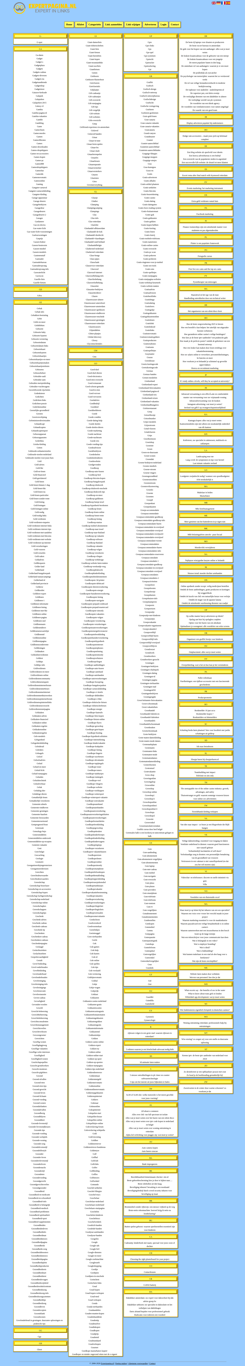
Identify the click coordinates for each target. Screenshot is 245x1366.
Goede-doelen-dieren (94, 427)
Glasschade (94, 262)
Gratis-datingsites (150, 204)
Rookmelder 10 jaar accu (205, 710)
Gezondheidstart (39, 1273)
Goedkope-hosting (94, 733)
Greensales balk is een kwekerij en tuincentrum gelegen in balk (150, 834)
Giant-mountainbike (94, 62)
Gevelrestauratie (39, 994)
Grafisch (149, 86)
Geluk (39, 787)
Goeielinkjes (94, 930)
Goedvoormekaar (94, 926)
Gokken (94, 1038)
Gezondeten (39, 1174)
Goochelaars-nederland (94, 1205)
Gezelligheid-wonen (39, 1059)
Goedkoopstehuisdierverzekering (94, 638)
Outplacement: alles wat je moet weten (205, 652)
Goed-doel (94, 369)
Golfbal (95, 1157)
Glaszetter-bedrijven (94, 289)
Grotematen (150, 748)
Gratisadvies (150, 289)
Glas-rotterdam (94, 221)
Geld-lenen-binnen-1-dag (39, 485)
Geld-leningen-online (39, 509)
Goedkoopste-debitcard (94, 583)
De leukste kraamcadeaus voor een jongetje (205, 59)
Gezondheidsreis (39, 1269)
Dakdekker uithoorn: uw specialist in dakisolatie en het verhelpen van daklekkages (149, 1306)
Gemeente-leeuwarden (39, 818)
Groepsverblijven (150, 646)
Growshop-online (150, 792)
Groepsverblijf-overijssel (150, 642)
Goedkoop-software (94, 539)
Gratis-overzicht (149, 249)
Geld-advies (39, 464)
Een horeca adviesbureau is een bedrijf (205, 155)
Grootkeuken (149, 727)
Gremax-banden (149, 374)
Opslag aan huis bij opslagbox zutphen (205, 619)
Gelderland (39, 570)
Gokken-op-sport (95, 1059)
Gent (39, 848)
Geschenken (40, 933)
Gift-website (94, 113)
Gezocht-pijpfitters (39, 1072)
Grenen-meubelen (149, 378)
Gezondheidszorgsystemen (39, 1296)
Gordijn (94, 1269)
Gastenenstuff (39, 255)
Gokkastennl (94, 1032)
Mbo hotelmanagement (204, 509)
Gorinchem (94, 1279)
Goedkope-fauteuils (95, 712)
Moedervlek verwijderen (205, 547)
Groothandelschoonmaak (150, 724)
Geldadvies (39, 560)
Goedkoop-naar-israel (94, 529)
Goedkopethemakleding (94, 875)
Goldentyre (94, 1150)
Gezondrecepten (39, 1310)
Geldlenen (39, 597)
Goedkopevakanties (95, 896)
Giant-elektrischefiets (94, 45)
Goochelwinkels (94, 1222)
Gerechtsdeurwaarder (39, 875)
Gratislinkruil (149, 327)
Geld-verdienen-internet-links (39, 526)
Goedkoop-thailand (95, 543)
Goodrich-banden (94, 1225)
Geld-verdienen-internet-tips (39, 529)
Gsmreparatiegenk (149, 941)
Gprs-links (149, 45)
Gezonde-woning (39, 1140)
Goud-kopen (94, 1290)
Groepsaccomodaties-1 (149, 578)
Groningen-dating (149, 673)
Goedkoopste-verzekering (94, 621)
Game (39, 126)
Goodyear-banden (94, 1235)
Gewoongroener (39, 1035)
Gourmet (94, 1347)
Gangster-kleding (39, 194)
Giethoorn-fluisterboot (94, 79)
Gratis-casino (149, 198)
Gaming (39, 184)
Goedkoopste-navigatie (94, 600)
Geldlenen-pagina (39, 617)
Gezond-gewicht (39, 1089)
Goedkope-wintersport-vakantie (95, 797)
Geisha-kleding (39, 444)
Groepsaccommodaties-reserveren (150, 554)
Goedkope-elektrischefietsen (94, 706)
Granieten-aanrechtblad (149, 147)
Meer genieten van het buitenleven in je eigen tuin (204, 522)
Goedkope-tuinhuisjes (94, 773)
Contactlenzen (150, 1272)
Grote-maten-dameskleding (149, 737)
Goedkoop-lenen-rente (94, 515)
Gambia (39, 109)
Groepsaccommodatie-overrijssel (149, 537)
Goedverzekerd (94, 923)
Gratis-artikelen (149, 187)
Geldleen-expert (39, 594)
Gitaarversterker (94, 168)
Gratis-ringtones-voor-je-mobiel (150, 262)
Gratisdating (150, 303)
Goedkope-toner (94, 767)
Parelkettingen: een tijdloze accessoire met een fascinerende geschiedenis (204, 683)
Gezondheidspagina (39, 1259)
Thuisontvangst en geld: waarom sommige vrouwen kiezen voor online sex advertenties (205, 797)
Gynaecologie (150, 1020)
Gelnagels (39, 753)
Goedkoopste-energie (94, 590)
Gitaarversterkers (95, 171)
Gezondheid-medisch (39, 1208)
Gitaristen (95, 178)
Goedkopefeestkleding (94, 824)
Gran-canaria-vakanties (149, 126)
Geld (39, 461)
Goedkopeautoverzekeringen (94, 818)
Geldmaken (39, 651)
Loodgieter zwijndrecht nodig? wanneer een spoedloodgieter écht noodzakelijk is (205, 478)
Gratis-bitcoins (150, 191)
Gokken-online (94, 1052)
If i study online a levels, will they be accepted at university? (205, 381)
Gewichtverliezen (39, 1032)
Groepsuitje (149, 612)
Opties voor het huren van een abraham (205, 623)
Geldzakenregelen (39, 733)
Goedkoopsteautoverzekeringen (95, 627)
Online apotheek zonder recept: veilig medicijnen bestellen (205, 586)
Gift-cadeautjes (94, 96)
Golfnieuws (94, 1178)
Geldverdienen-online (39, 675)
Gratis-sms (149, 269)
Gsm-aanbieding (149, 852)
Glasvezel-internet (94, 272)
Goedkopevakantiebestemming (94, 892)
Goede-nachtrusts (94, 437)
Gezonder (40, 1154)
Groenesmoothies (150, 479)
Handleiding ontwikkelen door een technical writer (205, 298)
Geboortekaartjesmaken (39, 363)
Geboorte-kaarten (39, 335)
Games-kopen (39, 157)
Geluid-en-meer (39, 767)
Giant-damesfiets (95, 42)
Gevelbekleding (39, 970)
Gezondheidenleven (39, 1228)
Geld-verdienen (39, 519)
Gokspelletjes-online (94, 1123)
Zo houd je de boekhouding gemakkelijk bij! (205, 1075)
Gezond (39, 1076)
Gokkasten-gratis (95, 1004)
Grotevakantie (150, 771)
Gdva (39, 295)
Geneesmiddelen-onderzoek (39, 838)
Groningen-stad (149, 687)
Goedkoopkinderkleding (95, 573)
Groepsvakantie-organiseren (149, 625)
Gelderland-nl (39, 580)
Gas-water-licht (39, 228)
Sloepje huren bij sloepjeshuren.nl (205, 759)
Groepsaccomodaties (149, 574)
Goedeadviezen (94, 448)
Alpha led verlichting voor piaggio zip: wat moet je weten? (150, 1135)
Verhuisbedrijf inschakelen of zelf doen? (204, 851)
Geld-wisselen (39, 553)
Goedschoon (94, 919)
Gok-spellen (95, 964)
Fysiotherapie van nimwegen (205, 282)
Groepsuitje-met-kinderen (149, 615)
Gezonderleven (39, 1164)
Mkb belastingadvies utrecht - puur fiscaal (205, 534)
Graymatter (149, 354)
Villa (205, 884)
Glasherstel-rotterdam (95, 252)
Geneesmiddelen (39, 835)
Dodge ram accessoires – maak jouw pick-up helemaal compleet (205, 138)
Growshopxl (150, 816)
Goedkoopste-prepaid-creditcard (94, 604)
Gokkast (94, 994)
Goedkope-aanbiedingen (94, 665)
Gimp (94, 124)
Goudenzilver (94, 1324)
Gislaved (94, 130)
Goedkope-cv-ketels (94, 692)
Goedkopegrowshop (94, 828)
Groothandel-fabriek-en (149, 714)
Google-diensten (94, 1252)
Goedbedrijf (95, 403)
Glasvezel (95, 269)
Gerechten (39, 872)
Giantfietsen (95, 69)
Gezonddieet (39, 1120)
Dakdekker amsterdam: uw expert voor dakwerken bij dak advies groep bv (150, 1300)
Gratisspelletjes (149, 350)
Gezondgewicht (39, 1181)
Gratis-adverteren (150, 177)
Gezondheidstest (39, 1276)
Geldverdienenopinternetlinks (39, 702)
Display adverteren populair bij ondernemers (205, 123)
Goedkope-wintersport (94, 794)
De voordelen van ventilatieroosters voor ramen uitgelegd (204, 107)
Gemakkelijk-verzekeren (39, 801)
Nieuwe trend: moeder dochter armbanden (205, 573)
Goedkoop (94, 468)
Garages (39, 218)
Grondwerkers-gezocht (149, 659)
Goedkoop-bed (94, 475)
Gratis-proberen (149, 259)
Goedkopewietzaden (94, 913)
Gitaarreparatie (94, 164)
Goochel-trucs (94, 1195)
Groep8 (150, 500)
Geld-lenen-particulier (39, 495)
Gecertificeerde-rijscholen (39, 390)
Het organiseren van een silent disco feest (205, 311)
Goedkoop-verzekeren (95, 553)
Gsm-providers (150, 890)
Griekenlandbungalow (150, 405)
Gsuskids (149, 968)
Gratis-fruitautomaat (149, 211)
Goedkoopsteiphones (94, 648)
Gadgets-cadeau (39, 72)
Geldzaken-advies (39, 716)
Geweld (39, 1008)
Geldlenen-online (39, 614)
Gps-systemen (150, 56)
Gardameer (39, 221)
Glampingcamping (94, 208)
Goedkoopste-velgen (94, 617)
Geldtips (39, 661)
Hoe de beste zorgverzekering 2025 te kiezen (204, 324)
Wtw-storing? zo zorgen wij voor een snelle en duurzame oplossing (205, 1041)
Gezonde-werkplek (39, 1137)
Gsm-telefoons (150, 900)
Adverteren (150, 24)
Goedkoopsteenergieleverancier (95, 631)
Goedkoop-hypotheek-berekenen (94, 505)
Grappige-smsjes (150, 160)
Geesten (39, 414)
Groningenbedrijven (150, 693)
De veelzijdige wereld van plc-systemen (205, 100)
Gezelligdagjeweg (39, 1045)
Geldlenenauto (39, 624)
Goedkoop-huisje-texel (94, 502)
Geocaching (39, 855)
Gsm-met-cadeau (150, 869)
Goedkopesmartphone (94, 869)
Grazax (150, 357)
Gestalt (39, 960)
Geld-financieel (39, 475)
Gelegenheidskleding (39, 743)
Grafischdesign (150, 99)
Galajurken (39, 99)
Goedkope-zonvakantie (94, 801)
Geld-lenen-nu (39, 492)
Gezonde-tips (39, 1130)
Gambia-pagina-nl (39, 113)
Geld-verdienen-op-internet (39, 543)
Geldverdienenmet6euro (39, 689)
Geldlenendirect (39, 627)
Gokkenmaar (94, 1076)
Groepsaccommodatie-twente (150, 541)
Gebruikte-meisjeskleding (39, 383)
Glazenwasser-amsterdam (94, 306)
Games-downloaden (39, 147)
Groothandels (149, 721)
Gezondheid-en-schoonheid (39, 1198)
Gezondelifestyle (39, 1150)
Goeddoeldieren (94, 410)
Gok (94, 943)
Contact (175, 24)
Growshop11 (149, 799)
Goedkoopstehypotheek (94, 641)
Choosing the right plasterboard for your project (149, 1259)
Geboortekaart (39, 349)
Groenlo (149, 490)
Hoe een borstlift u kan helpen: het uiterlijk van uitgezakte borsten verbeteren (205, 329)
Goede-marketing (94, 431)
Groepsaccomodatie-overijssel (149, 571)
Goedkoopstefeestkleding (94, 634)
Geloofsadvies (39, 760)
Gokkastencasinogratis (94, 1011)
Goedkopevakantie (94, 889)
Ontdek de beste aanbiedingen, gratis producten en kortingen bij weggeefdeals (205, 591)
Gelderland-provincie (39, 583)
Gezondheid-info (39, 1201)
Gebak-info (39, 312)
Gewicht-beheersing (39, 1011)
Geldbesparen (39, 563)
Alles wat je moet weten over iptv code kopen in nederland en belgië (150, 1123)
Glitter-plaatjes (94, 333)
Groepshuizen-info (149, 598)
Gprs (150, 42)
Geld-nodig (39, 512)
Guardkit (149, 997)
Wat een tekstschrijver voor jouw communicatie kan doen (204, 937)
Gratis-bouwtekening (149, 194)
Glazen (94, 296)
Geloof (39, 756)
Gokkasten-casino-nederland (94, 1001)
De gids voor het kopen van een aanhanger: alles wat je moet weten (205, 51)
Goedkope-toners (95, 770)
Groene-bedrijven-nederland (149, 462)
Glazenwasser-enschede (94, 316)
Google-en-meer (94, 1256)
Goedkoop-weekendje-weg (94, 566)
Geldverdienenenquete (39, 682)
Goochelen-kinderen (94, 1215)
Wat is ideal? (205, 947)
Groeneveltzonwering (150, 486)
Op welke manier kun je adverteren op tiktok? (205, 616)
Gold (95, 1133)
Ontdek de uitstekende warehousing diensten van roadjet (205, 603)
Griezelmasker (150, 418)
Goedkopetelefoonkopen (95, 872)
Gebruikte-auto (39, 380)
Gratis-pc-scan (150, 252)
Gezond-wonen (39, 1103)
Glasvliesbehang (94, 279)
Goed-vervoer (94, 393)
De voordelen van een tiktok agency (205, 103)
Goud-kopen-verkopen (94, 1293)
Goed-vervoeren (94, 397)
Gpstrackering (150, 66)
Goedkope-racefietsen (94, 756)
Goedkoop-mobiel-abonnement (94, 526)
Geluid (39, 763)
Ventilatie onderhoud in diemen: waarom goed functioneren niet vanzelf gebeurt (205, 846)
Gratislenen (149, 320)
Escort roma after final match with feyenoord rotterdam (204, 175)
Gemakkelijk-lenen (39, 797)
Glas (94, 215)
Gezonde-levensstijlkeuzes (39, 1127)
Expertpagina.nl (107, 1363)
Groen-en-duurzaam (150, 452)
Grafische (150, 103)
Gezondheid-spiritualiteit (39, 1215)
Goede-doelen (94, 424)
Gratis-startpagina (149, 276)
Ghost (39, 1349)
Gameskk (39, 174)
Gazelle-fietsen (39, 282)
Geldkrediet (39, 590)
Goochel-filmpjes (94, 1191)
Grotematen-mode (149, 754)
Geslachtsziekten (39, 950)
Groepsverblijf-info (150, 639)
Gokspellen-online (94, 1120)
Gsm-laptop (150, 866)
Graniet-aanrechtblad (149, 143)
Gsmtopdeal (150, 951)
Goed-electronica (95, 376)
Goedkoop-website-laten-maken (94, 563)
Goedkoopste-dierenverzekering (94, 587)
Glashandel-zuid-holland (95, 242)
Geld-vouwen (39, 549)
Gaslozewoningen (39, 235)
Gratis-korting (150, 228)
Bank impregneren (149, 1164)
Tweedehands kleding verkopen (205, 812)
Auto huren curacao (150, 1151)
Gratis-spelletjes (149, 272)
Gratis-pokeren (150, 255)
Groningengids (150, 697)
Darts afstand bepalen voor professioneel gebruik (150, 1311)
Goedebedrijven (94, 451)
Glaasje (95, 198)
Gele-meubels (39, 736)
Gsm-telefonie (150, 896)
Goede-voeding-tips (94, 444)
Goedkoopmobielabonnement (95, 577)
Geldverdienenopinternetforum (39, 699)
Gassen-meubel (39, 249)
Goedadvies (95, 400)
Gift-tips (94, 107)
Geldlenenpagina (39, 641)
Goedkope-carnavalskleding (94, 689)
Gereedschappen (39, 909)
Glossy (94, 340)
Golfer (94, 1167)
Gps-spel (149, 52)
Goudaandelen (94, 1310)
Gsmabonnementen (150, 917)
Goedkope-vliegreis (95, 784)
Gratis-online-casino (149, 245)
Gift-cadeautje (95, 93)
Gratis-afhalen (150, 181)
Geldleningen (39, 648)
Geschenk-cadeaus (39, 926)
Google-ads (94, 1245)
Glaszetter (95, 286)
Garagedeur (39, 208)
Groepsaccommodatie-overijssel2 (150, 534)
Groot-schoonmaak (150, 704)
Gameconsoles (39, 133)
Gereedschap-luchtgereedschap (39, 896)
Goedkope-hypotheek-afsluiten (94, 736)
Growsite (149, 819)
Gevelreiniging (39, 981)
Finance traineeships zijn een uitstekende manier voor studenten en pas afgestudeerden (205, 229)
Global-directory (94, 337)
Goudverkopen (94, 1344)
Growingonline (150, 778)
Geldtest (39, 658)
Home (69, 24)
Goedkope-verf (94, 780)
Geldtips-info (39, 665)
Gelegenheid (39, 740)
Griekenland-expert (150, 384)
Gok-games (94, 947)
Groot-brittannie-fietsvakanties (149, 700)
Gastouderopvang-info (39, 269)
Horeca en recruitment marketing (204, 368)
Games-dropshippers (39, 150)
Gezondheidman (39, 1235)
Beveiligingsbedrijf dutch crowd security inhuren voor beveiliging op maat (150, 1192)
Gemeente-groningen (39, 811)
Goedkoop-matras (94, 522)
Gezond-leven (39, 1093)
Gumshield (149, 1004)
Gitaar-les (95, 147)
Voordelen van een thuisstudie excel (204, 897)
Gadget (40, 58)
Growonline (149, 785)
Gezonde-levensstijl (39, 1123)
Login (163, 24)
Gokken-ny (94, 1049)
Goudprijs (95, 1334)
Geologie (39, 858)
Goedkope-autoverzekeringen (95, 678)
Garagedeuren (39, 211)
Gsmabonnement (150, 913)
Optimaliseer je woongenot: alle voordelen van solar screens (205, 626)
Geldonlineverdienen (39, 655)
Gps (149, 49)
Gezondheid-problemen (39, 1211)
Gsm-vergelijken (150, 910)
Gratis (149, 174)
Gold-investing (94, 1137)
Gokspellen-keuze (94, 1116)
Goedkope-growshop (94, 726)
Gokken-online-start (94, 1055)
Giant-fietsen (94, 52)
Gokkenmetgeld (94, 1079)
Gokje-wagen (94, 987)
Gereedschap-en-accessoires (39, 889)
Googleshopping (94, 1266)
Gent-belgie (39, 852)
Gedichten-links (39, 400)
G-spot (39, 42)
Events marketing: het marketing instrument (205, 188)
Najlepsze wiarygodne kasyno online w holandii (205, 560)
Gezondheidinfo (39, 1232)
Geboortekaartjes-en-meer (39, 359)
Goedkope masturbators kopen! (95, 1351)
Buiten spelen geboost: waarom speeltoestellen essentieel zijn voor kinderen (150, 1228)
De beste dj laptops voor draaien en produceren (205, 42)
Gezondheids (39, 1245)
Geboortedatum (39, 342)
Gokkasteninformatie (94, 1028)
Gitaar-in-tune (94, 141)
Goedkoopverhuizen (94, 658)
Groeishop (149, 442)
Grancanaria (150, 130)
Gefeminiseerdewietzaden (39, 420)
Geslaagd (39, 947)
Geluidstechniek (39, 780)
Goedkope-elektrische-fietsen (95, 702)
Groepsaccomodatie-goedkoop (149, 564)
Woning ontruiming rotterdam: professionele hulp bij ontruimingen (204, 1024)
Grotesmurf (149, 768)
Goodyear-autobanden (95, 1232)
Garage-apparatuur (39, 198)
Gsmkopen (149, 924)
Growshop (149, 788)
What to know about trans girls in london (205, 993)
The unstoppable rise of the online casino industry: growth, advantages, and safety (205, 790)
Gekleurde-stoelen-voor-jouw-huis (39, 458)
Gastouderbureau (39, 262)
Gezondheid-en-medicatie (39, 1195)
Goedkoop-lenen (94, 509)
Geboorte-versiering (39, 339)
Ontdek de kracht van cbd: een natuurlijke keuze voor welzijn (205, 596)
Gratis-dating (149, 201)
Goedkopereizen (94, 855)
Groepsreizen (149, 608)
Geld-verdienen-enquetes (39, 522)
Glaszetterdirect (94, 293)
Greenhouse (149, 361)
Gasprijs (39, 238)
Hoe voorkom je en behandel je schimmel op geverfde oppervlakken (205, 363)
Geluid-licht (39, 770)
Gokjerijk (95, 991)
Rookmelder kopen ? (204, 714)
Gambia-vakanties (39, 116)
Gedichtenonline (39, 407)
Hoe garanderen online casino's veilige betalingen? (205, 334)
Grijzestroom (149, 425)
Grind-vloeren (150, 428)
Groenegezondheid (150, 476)
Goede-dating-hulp (94, 420)
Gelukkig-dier (39, 790)
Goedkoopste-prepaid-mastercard (94, 607)
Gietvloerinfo (94, 86)
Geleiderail (39, 746)
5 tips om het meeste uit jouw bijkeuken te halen (149, 1082)
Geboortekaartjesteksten (39, 366)
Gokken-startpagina (95, 1065)
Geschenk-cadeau (39, 923)
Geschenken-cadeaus (39, 940)
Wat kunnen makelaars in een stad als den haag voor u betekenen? (205, 956)
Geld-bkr (39, 468)
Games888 (39, 164)
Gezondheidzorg (39, 1303)
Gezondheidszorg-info (39, 1293)
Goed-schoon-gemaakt (94, 386)
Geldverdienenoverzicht (39, 706)
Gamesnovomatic (39, 177)
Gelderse (39, 587)
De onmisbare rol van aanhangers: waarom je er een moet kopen (204, 68)
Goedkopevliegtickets (95, 909)
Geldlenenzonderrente (39, 644)
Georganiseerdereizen (39, 869)
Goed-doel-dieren (94, 373)
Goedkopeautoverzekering (94, 811)
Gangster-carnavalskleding (39, 191)
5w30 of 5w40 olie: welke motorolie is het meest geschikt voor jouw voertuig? (149, 1096)
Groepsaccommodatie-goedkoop (149, 517)
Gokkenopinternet (94, 1096)
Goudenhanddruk (94, 1317)
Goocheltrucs (94, 1218)
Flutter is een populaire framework (205, 243)
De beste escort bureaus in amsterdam (204, 45)
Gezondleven (39, 1307)
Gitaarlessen (94, 161)
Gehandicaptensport (39, 431)
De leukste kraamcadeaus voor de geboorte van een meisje (205, 56)
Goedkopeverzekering (95, 899)
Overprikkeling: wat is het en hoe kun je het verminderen (205, 665)
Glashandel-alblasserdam (94, 228)
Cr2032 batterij (150, 1285)
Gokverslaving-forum (94, 1127)
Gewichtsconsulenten (39, 1021)
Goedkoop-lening (94, 519)
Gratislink (150, 323)
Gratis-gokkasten (150, 218)
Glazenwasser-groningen (94, 320)
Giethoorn (95, 76)
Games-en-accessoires (39, 153)
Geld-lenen (39, 481)
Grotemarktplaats (150, 744)
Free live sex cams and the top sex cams (205, 269)
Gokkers (94, 1099)
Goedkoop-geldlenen (94, 498)
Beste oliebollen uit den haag (149, 1184)
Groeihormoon (150, 439)
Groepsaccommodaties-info (149, 551)
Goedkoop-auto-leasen (94, 471)
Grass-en (149, 170)
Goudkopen (94, 1330)
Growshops (149, 812)
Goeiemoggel (94, 933)
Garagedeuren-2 (39, 215)
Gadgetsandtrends (39, 82)
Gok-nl (94, 957)
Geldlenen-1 (39, 600)
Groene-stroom (150, 469)
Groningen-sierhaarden (149, 683)
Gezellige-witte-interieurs (39, 1052)
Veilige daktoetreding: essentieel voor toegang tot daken (205, 841)
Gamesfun (39, 170)
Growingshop (149, 782)
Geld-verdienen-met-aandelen (39, 532)
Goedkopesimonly (94, 865)
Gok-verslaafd (95, 970)
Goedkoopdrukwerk (94, 570)
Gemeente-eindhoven (39, 807)
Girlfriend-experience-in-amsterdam (94, 127)
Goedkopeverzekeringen (94, 902)
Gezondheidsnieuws (39, 1256)
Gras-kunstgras (150, 167)
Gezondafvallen (39, 1110)
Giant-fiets (94, 49)
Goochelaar (94, 1198)
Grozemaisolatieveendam (149, 826)
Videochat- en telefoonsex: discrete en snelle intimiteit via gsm (205, 879)
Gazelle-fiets (39, 279)
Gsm (150, 849)
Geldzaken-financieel (39, 719)
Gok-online (94, 960)
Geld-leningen (39, 505)
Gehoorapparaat (39, 434)
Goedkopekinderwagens (94, 841)
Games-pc (39, 160)
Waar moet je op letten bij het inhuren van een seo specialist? (205, 910)
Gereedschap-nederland (39, 899)
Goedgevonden (94, 464)
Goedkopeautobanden (95, 807)
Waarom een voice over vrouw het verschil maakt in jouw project (204, 915)
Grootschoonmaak (149, 731)
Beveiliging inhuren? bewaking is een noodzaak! (150, 1187)
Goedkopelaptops (94, 845)
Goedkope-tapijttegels (95, 763)
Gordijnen (95, 1273)
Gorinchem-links (94, 1283)
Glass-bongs (94, 255)
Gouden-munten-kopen (94, 1313)
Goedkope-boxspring (94, 682)
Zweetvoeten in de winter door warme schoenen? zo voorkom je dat (205, 1090)
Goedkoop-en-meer (94, 495)
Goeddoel (95, 407)
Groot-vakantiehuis (150, 707)
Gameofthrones (39, 140)
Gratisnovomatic (150, 333)
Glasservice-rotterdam (95, 266)
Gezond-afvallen (39, 1079)
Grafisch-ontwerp (150, 92)
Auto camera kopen (150, 1148)
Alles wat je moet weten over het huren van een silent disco (149, 1118)
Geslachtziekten (39, 953)
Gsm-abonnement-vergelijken (149, 859)
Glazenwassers (94, 327)
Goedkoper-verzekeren (94, 848)
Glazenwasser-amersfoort (94, 303)
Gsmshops (149, 944)
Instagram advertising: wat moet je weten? (204, 404)
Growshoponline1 (149, 805)
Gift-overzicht (94, 100)
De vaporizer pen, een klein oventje (204, 93)
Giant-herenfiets (94, 56)
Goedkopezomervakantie (94, 916)
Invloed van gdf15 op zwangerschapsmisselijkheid (205, 407)
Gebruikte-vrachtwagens (39, 386)
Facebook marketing (205, 214)
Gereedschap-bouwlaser (39, 886)
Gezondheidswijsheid (39, 1283)
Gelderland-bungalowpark (39, 573)
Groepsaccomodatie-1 (150, 561)
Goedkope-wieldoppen (94, 790)
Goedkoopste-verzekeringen (94, 624)
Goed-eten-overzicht (94, 380)
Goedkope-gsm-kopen (95, 729)
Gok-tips (94, 967)
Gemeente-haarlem (39, 814)
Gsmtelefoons (150, 947)
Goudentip (94, 1320)
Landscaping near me (205, 456)
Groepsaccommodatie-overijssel (150, 530)
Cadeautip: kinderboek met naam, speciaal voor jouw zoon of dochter (150, 1244)
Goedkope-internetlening (94, 740)
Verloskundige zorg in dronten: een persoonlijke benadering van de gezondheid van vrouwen (204, 856)
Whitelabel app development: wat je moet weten (205, 997)
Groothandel (150, 710)
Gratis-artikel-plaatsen (150, 184)
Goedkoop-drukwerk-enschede (94, 488)
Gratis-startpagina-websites (149, 279)
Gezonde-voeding (39, 1133)
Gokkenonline (94, 1086)
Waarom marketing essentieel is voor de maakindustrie (205, 920)
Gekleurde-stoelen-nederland (39, 454)
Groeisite (149, 445)
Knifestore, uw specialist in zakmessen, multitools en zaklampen (204, 442)
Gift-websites (94, 117)
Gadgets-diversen (39, 75)
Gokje (94, 984)
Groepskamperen (150, 602)
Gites (94, 181)
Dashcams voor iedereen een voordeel (149, 1315)
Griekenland (150, 381)
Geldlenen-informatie (39, 604)
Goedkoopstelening (94, 651)
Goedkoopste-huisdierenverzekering (94, 594)
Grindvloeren (149, 432)
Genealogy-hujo (39, 831)
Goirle (94, 940)
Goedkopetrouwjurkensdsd (94, 882)
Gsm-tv (150, 907)
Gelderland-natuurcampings (39, 577)
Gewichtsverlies (39, 1028)
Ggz (39, 1336)
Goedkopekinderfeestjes (94, 835)
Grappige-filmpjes (149, 153)
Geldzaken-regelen (39, 726)
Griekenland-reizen (150, 398)
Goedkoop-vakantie (95, 546)
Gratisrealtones (150, 344)
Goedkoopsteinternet (94, 644)
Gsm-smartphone (150, 893)
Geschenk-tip (39, 930)
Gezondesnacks (39, 1167)
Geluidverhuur (39, 784)
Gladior (95, 201)
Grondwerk (149, 653)
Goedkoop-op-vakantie (94, 536)
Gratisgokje (149, 310)
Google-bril (94, 1249)
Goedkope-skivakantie (94, 760)
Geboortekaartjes (39, 356)
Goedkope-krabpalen (94, 746)
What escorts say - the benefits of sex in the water (205, 990)
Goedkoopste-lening (94, 597)
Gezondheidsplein (39, 1262)
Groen (149, 449)
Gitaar (94, 137)
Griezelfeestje (150, 415)
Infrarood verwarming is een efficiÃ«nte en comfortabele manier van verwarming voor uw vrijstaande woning (205, 396)
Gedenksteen (39, 393)
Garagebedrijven (39, 204)
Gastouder (39, 259)
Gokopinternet (94, 1110)
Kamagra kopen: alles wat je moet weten (204, 420)
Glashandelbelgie (94, 245)
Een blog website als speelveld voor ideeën (205, 152)
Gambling (39, 123)
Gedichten (39, 397)
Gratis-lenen (150, 232)
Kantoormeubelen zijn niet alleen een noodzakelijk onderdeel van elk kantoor (205, 426)
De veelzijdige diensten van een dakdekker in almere (204, 96)
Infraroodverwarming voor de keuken (205, 401)
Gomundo (95, 1184)
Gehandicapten (39, 427)
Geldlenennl (40, 634)
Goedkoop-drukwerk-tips (94, 492)
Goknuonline (94, 1106)
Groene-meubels (149, 466)
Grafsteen (150, 109)
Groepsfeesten (150, 588)
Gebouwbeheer (39, 373)
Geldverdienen (40, 668)
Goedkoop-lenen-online (94, 512)
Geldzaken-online (39, 723)
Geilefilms (39, 441)
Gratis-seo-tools (149, 266)
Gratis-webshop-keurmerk (149, 282)
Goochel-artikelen (94, 1188)
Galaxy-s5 (39, 106)
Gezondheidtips (39, 1300)
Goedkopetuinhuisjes (94, 886)
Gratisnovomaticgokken (149, 337)
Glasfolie (94, 225)
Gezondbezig (39, 1113)
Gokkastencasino (95, 1008)
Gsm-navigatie (150, 876)
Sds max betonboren (205, 746)
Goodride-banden (94, 1228)
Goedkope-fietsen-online (94, 719)
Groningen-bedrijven (149, 666)
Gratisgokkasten (149, 313)
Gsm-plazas (150, 886)
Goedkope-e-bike (94, 699)
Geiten (39, 448)
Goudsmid (94, 1337)
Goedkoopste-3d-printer (94, 580)
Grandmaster (149, 136)
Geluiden (39, 777)
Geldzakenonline (39, 729)
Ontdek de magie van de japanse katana (205, 600)
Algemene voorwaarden (138, 1363)
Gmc (94, 357)
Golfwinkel (94, 1181)
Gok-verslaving (94, 974)
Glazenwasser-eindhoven (94, 313)
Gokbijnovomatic (94, 977)
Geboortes (39, 369)
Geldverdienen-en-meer (39, 672)
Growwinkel (150, 822)
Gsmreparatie (149, 937)
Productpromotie (205, 697)
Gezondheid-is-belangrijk (39, 1205)
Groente (149, 493)
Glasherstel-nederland (94, 249)
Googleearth (94, 1262)
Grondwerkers (150, 656)
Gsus (150, 964)
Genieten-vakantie (39, 845)
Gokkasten (94, 998)
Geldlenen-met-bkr (39, 610)
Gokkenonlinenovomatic (95, 1089)
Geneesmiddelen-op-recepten (40, 841)
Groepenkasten (150, 507)
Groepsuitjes (150, 619)
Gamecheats (40, 130)
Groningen (149, 663)
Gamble (39, 120)
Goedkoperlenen (94, 858)
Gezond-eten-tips (39, 1086)
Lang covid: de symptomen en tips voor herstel (205, 460)
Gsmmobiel (149, 927)
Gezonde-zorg (39, 1144)
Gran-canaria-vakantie (150, 123)
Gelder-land (39, 566)
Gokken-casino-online (95, 1042)
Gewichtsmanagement (39, 1025)
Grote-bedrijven (149, 734)
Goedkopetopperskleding (94, 879)
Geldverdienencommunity (39, 678)
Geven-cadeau (39, 998)
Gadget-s (39, 62)
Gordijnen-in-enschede (94, 1276)
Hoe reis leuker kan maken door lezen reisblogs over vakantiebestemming (204, 349)
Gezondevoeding (39, 1178)
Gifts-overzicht (94, 120)
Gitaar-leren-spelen (94, 144)
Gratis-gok (149, 215)
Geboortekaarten (39, 352)
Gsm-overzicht (150, 879)
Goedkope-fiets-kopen (94, 716)
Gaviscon (39, 276)
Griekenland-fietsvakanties (150, 388)
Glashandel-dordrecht (94, 235)
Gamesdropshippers (39, 167)
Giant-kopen (94, 59)
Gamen (40, 136)
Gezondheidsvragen (39, 1279)
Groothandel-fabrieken (149, 717)
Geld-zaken (39, 556)
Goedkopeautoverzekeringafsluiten (94, 814)
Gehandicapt (39, 424)
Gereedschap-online (39, 902)
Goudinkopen (94, 1327)
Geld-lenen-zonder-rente (39, 498)
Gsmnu (150, 930)
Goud (94, 1286)
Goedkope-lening (94, 750)
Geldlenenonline (39, 638)
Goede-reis (94, 441)
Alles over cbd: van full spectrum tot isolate (150, 1114)
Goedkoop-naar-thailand (94, 532)
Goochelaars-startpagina (95, 1208)
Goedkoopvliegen (94, 661)
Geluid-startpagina (39, 773)
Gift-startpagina (94, 103)
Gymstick (150, 1017)
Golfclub (94, 1161)
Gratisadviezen (150, 293)
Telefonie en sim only (205, 776)
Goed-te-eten (94, 390)
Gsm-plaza (149, 883)
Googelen (95, 1239)
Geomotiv (39, 862)
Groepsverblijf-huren (149, 636)
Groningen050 (150, 690)
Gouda (94, 1303)
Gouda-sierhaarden (94, 1307)
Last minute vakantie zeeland (205, 463)
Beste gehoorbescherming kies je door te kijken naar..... (149, 1180)
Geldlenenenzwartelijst (39, 631)
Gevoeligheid (39, 1001)
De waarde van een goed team (205, 110)
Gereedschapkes (39, 906)
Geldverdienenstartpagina (39, 709)
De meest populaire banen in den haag (204, 62)
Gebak (39, 308)
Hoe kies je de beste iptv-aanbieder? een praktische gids (205, 337)
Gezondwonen (39, 1317)
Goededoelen (94, 454)
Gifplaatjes (94, 90)
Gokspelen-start (94, 1113)
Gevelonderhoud (39, 974)
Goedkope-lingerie (94, 753)
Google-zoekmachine (94, 1259)
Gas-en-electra (39, 225)
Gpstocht (149, 59)
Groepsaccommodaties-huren (150, 547)
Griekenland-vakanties (150, 401)
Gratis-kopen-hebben (149, 225)
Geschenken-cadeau (39, 936)
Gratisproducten (149, 340)
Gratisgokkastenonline (150, 316)
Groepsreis (149, 605)
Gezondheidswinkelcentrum (39, 1286)
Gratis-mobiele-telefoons (150, 238)
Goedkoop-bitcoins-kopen (94, 478)
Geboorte (39, 329)
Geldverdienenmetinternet (39, 692)
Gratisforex (149, 306)
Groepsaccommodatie (150, 513)
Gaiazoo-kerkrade (39, 92)
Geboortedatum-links (39, 346)
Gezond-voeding (39, 1099)
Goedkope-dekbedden (94, 695)
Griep (149, 412)
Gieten (94, 73)
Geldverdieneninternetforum (39, 685)
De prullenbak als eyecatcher (205, 73)
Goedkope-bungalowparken (94, 685)
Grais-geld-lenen (150, 116)
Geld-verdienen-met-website (39, 539)
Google (94, 1242)
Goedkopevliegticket (94, 906)
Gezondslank (39, 1313)
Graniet (150, 140)
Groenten (150, 496)
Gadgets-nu (39, 79)
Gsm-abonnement (149, 856)
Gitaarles (94, 158)
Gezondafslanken (39, 1106)
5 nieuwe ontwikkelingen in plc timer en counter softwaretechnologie (150, 1077)
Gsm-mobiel (150, 873)
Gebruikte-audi (39, 376)
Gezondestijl (39, 1171)
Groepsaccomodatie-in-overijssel (149, 568)
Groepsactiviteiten (149, 581)
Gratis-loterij (149, 235)
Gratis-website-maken (150, 286)
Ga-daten (39, 55)
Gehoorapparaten (39, 437)
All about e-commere (149, 1111)
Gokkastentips (95, 1035)
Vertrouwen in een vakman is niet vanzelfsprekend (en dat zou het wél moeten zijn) (205, 863)
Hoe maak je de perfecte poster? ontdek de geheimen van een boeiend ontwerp (205, 343)
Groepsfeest (149, 585)
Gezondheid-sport (39, 1218)
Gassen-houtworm (39, 245)
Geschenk (39, 916)
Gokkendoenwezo (94, 1072)
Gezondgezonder (39, 1188)
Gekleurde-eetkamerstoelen (39, 451)
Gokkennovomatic (94, 1082)
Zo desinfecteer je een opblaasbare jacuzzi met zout (205, 1072)
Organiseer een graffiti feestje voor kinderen (205, 639)
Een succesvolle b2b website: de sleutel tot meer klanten (205, 162)
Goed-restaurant (94, 383)
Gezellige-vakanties (39, 1049)
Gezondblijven (40, 1116)
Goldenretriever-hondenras (94, 1147)
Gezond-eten (39, 1082)
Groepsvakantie (149, 622)
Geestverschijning (39, 417)
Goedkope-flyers (95, 723)
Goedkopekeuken (94, 831)
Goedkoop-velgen (94, 549)
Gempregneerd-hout (39, 824)
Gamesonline (39, 181)
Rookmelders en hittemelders (205, 717)
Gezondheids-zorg (39, 1249)
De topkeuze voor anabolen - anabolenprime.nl (205, 90)
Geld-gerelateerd (39, 478)
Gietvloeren (95, 83)
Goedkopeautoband (94, 804)
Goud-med (94, 1296)
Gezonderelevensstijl (39, 1161)
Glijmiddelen (94, 330)
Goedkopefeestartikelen (94, 821)
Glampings (94, 211)
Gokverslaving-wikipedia (94, 1130)
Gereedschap (39, 882)
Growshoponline (150, 802)
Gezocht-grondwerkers (39, 1065)
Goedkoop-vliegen (94, 556)
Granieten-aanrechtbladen (149, 150)
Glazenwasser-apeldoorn (95, 310)
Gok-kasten (94, 953)
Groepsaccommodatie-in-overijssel (149, 527)
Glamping (95, 204)
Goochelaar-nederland (95, 1201)
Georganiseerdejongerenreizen (39, 865)
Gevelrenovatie (39, 991)
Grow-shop (149, 775)
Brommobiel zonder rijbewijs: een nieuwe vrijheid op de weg (150, 1207)
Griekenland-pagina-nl (150, 391)
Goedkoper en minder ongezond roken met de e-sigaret (94, 1354)
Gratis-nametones (150, 242)
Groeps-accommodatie (150, 510)
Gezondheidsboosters (39, 1252)
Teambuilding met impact (204, 772)
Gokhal (94, 981)
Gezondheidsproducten (39, 1266)
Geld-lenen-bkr (39, 488)
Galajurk (39, 96)
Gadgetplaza (39, 65)
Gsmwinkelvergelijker (150, 961)
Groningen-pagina (149, 680)
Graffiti (150, 82)
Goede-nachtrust (94, 434)
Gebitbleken (40, 325)
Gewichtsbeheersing (39, 1018)
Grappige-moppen (149, 157)
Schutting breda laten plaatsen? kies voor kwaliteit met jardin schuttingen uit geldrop (205, 732)
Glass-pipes (94, 259)
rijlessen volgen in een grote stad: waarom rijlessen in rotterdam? (150, 1035)
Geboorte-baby (39, 332)
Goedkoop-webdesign (94, 560)
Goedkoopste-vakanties (94, 614)
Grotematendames (149, 758)
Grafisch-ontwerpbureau (150, 96)
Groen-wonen (149, 456)
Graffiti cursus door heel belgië (149, 829)
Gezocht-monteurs (39, 1069)
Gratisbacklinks (149, 296)
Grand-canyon (150, 133)
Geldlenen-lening (39, 607)
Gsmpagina (149, 934)
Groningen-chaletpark (150, 670)
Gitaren (95, 175)
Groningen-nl (149, 676)
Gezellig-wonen (39, 1042)
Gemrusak (39, 828)
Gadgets (39, 69)
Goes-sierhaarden (94, 936)
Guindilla (149, 1000)
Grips (150, 435)
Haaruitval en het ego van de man (204, 295)
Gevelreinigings (39, 987)
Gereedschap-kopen (39, 892)
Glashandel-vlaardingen (94, 238)
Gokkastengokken (94, 1021)
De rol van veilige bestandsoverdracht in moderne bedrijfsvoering (204, 85)
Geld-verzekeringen (39, 546)
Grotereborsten (150, 765)
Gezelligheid (39, 1055)
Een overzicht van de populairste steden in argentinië (204, 159)
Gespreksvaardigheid (39, 957)
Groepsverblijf (150, 632)
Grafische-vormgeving (150, 106)
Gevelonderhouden (39, 977)
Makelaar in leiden (205, 492)
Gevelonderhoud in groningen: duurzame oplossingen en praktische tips (39, 1322)
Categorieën (94, 24)
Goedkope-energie (94, 709)
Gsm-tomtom (149, 903)
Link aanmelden (113, 24)
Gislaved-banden (94, 134)
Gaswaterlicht (39, 272)
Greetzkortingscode (150, 367)
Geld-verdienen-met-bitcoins (39, 536)
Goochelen (94, 1211)
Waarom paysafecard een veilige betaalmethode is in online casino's (205, 925)
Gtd (149, 981)
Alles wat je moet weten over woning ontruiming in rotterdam (150, 1130)
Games (39, 143)
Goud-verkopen (94, 1300)
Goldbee (94, 1140)
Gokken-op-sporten (94, 1062)
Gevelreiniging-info (39, 984)
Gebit (39, 318)
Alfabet (80, 24)
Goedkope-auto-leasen (94, 668)
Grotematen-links (150, 751)
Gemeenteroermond (39, 821)
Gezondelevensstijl (39, 1147)
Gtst (149, 984)
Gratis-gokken (150, 221)
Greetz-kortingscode (149, 364)
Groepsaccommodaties (149, 544)
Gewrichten (39, 1038)
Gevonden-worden (39, 1004)
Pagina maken (121, 1363)
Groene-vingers (149, 473)
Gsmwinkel (149, 958)
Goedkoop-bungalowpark (94, 481)
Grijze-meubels (149, 422)
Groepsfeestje (149, 591)
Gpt (149, 69)
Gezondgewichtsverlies (39, 1184)
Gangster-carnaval (39, 187)
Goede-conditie (94, 417)
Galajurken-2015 (39, 103)
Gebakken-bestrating (39, 315)
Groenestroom (150, 483)
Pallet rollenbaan (205, 678)
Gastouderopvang (39, 266)
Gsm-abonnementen (150, 862)
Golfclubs (95, 1164)
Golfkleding (95, 1171)
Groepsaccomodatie (150, 558)
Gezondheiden (39, 1225)
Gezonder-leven (39, 1157)
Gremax (149, 371)
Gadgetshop (39, 86)
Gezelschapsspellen (39, 1062)
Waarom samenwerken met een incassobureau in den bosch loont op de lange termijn (205, 932)
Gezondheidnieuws (39, 1239)
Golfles (94, 1174)
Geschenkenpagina (39, 943)
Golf (94, 1154)
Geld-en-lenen (39, 471)
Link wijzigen (133, 24)
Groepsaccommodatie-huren (149, 524)
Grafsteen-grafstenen (149, 113)
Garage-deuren (39, 201)
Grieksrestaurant (149, 408)
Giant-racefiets (94, 66)
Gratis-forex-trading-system (149, 208)
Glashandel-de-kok (94, 232)
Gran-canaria (149, 120)
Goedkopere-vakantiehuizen (94, 852)
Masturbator (205, 496)
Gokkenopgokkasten (94, 1093)
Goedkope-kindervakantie (94, 743)
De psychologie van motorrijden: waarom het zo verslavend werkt (205, 78)
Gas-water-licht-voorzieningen (39, 232)
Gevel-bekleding (39, 964)
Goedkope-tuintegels (94, 777)
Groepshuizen (150, 595)
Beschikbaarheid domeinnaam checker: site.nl (150, 1177)
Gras (150, 164)
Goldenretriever (94, 1144)
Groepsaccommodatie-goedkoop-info (149, 520)
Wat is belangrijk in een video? (205, 941)
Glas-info (94, 218)
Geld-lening (39, 502)
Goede (94, 414)
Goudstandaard (94, 1341)
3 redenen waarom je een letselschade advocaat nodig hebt (150, 1049)
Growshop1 (149, 795)
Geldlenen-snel (39, 621)
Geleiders (39, 750)
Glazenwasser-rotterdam (94, 323)
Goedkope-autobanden (94, 675)
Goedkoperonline (94, 862)
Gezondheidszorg (39, 1290)
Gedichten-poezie (39, 403)
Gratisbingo (150, 299)
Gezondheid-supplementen (40, 1222)
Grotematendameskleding (149, 761)
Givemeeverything (94, 185)
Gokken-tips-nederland (94, 1069)
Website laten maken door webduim (204, 974)
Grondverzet (150, 649)
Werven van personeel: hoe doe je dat (205, 977)
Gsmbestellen (149, 920)
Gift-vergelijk (94, 110)
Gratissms (150, 347)
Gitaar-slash (95, 151)
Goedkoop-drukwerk (94, 485)
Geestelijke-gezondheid (39, 410)
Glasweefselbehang (94, 282)
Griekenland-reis (150, 395)
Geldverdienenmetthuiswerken (39, 695)
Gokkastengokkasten (94, 1018)
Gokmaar (95, 1103)
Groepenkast (150, 503)
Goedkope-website (94, 787)
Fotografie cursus (205, 256)
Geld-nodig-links (39, 515)
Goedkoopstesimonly (94, 655)
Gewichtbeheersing (39, 1015)
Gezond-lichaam (39, 1096)
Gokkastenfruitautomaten (94, 1015)
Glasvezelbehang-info (94, 276)
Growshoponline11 (150, 809)
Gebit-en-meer (39, 322)
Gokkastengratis (94, 1025)
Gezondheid (39, 1191)
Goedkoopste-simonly (95, 610)
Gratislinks (149, 330)
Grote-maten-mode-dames (149, 741)
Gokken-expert (94, 1045)
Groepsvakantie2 (150, 629)
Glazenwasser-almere (94, 299)
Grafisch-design (149, 89)
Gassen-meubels (39, 252)
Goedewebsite (94, 461)
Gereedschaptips (39, 913)
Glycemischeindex (94, 344)
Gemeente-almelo (39, 804)
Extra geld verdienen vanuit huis (205, 201)
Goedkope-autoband (94, 672)
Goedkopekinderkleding (94, 838)
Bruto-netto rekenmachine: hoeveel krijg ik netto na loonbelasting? (150, 1212)
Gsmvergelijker (149, 954)
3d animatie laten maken (150, 1062)
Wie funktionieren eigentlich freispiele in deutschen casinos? (205, 1010)
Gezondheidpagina (39, 1242)
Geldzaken (39, 712)
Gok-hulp (95, 950)
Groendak (150, 459)
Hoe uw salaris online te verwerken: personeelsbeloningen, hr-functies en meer (205, 356)
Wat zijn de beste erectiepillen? (205, 961)
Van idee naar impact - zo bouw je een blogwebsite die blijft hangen (204, 826)
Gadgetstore (39, 89)
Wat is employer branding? (205, 944)
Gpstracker (149, 62)
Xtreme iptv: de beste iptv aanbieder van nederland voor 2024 (205, 1057)
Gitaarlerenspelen (94, 154)
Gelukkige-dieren (39, 794)
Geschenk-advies (39, 919)
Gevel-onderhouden (39, 967)
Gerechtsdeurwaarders (39, 879)
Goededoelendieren (94, 458)
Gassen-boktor (39, 242)
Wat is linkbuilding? (205, 951)
